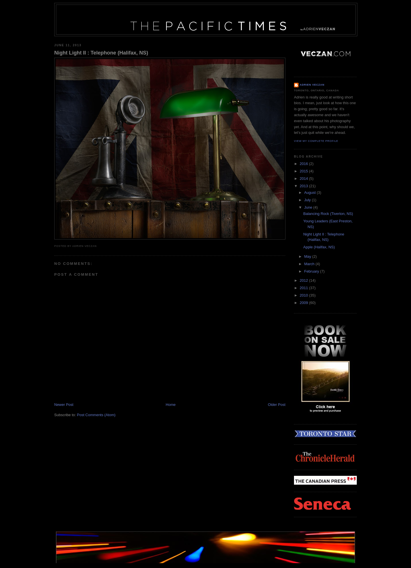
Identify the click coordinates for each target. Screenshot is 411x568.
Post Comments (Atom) (96, 415)
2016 (304, 164)
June (308, 207)
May (308, 256)
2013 (304, 186)
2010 (304, 295)
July (308, 200)
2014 (304, 178)
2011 (304, 288)
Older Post (276, 404)
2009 (304, 303)
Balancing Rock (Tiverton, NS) (328, 214)
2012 (304, 280)
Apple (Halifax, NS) (319, 247)
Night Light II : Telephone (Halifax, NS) (101, 53)
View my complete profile (316, 141)
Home (171, 404)
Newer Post (63, 404)
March (310, 264)
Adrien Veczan (312, 84)
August (310, 192)
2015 (304, 171)
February (312, 271)
